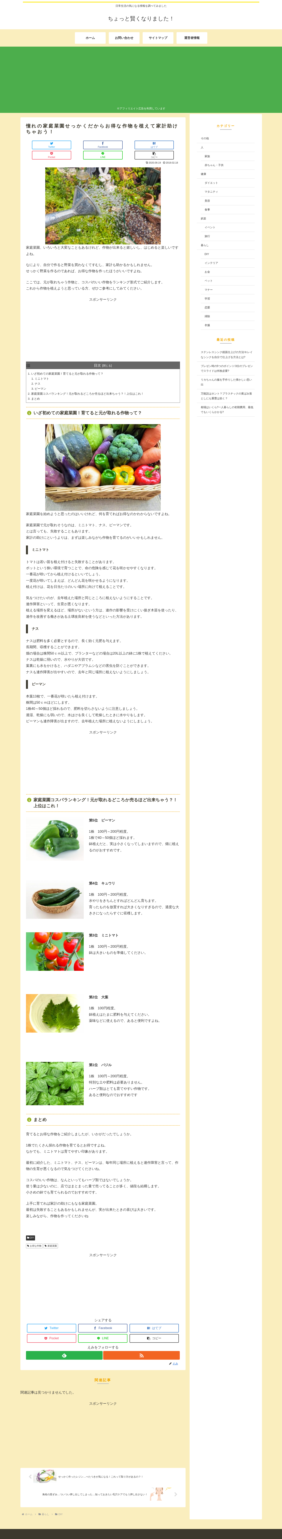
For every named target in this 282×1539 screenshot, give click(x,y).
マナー (209, 289)
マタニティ (211, 191)
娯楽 (203, 218)
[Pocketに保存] (115, 145)
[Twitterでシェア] (38, 145)
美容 (207, 200)
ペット (209, 280)
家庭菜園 (51, 1237)
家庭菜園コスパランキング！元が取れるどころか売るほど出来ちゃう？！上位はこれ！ (91, 385)
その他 (205, 138)
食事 (207, 209)
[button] (167, 145)
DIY (30, 1229)
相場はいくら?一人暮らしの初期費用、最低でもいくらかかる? (227, 410)
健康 (203, 173)
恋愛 (207, 307)
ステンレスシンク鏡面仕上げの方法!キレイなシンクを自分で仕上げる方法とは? (227, 354)
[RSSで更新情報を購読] (142, 1347)
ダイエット (211, 182)
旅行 (207, 236)
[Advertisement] (141, 77)
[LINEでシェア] (141, 145)
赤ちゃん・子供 (214, 165)
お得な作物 (34, 1237)
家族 (207, 156)
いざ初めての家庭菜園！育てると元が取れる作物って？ (69, 363)
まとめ (36, 390)
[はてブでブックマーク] (90, 145)
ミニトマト (42, 369)
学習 (207, 298)
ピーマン (41, 379)
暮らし (205, 245)
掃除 (207, 316)
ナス (38, 374)
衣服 (207, 325)
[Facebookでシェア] (64, 145)
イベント (210, 227)
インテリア (211, 262)
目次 (97, 355)
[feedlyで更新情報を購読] (64, 1347)
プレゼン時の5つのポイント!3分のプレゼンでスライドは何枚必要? (227, 368)
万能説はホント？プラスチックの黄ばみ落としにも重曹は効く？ (226, 396)
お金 (207, 271)
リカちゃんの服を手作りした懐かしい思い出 (226, 382)
